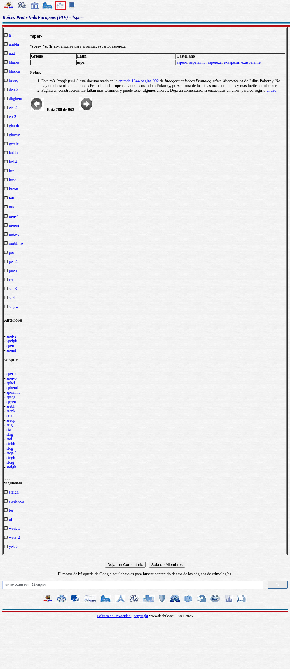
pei (11, 252)
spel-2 (11, 336)
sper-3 (11, 378)
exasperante (251, 62)
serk (12, 298)
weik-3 (14, 528)
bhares (14, 62)
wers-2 (14, 537)
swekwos (16, 501)
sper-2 (11, 373)
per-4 (13, 261)
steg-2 (11, 453)
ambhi (14, 44)
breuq (13, 80)
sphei (10, 383)
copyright (141, 616)
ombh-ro (16, 243)
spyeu (11, 401)
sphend (12, 387)
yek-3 (13, 546)
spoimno (13, 392)
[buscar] (132, 585)
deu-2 (13, 89)
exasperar (231, 62)
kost (12, 180)
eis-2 (13, 107)
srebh (10, 406)
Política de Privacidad (114, 616)
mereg (14, 225)
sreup (10, 420)
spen (10, 345)
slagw (14, 307)
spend (11, 350)
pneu (13, 270)
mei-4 (14, 216)
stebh (10, 444)
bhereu (14, 71)
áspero (182, 62)
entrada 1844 (129, 81)
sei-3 (13, 288)
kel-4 (13, 162)
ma (11, 207)
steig (10, 462)
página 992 (150, 81)
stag (9, 434)
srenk (10, 411)
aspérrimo (197, 62)
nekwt (14, 234)
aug (12, 53)
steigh (11, 467)
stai (9, 439)
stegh (10, 458)
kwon (13, 189)
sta (8, 430)
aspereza (215, 62)
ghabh (14, 126)
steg (9, 448)
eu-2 (12, 116)
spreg (10, 397)
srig (9, 425)
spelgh (11, 341)
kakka (14, 153)
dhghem (15, 98)
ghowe (14, 135)
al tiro (271, 90)
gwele (14, 144)
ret (11, 279)
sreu (9, 415)
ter (11, 510)
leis (12, 198)
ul (10, 519)
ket (11, 171)
